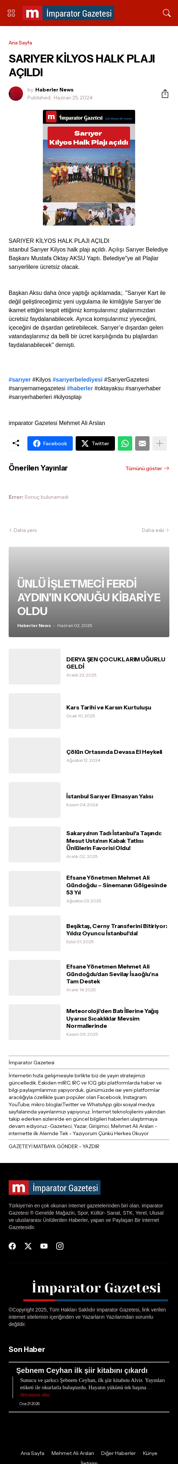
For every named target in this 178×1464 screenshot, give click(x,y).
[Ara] (167, 13)
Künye (150, 1453)
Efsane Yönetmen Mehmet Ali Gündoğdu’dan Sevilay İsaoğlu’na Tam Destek (112, 974)
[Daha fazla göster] (159, 443)
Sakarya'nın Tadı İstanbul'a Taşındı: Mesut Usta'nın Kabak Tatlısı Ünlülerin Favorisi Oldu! (113, 840)
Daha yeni (25, 530)
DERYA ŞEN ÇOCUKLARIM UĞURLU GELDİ (115, 663)
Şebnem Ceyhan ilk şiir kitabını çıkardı (82, 1370)
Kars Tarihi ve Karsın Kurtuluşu (108, 707)
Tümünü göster (143, 468)
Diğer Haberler (118, 1453)
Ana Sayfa (20, 42)
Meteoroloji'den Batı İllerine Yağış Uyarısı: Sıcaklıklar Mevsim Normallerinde (112, 1018)
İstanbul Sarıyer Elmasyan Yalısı (109, 796)
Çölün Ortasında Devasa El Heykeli (114, 751)
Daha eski (153, 530)
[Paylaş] (162, 93)
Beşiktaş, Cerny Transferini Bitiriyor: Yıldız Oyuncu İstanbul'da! (116, 929)
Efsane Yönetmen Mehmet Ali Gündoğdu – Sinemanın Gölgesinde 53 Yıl (116, 885)
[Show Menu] (11, 13)
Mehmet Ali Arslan (73, 1453)
